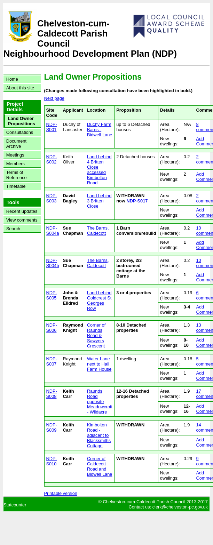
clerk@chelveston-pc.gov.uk (180, 507)
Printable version (60, 493)
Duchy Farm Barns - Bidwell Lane (99, 129)
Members (15, 163)
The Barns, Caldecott (98, 230)
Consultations (19, 132)
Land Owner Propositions (21, 121)
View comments (22, 220)
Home (12, 79)
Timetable (16, 186)
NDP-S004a (52, 230)
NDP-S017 (137, 200)
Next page (54, 98)
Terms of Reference (16, 175)
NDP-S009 (51, 427)
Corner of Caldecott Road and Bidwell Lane (99, 466)
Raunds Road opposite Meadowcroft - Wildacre (99, 401)
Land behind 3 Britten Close (99, 201)
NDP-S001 (51, 127)
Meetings (15, 155)
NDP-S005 (51, 295)
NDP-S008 (51, 393)
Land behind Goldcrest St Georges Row (99, 300)
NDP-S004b (52, 263)
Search (13, 228)
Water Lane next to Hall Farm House (99, 364)
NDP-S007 (51, 361)
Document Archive (16, 143)
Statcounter (14, 504)
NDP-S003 (51, 198)
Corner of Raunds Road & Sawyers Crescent (96, 335)
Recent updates (22, 211)
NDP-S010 (51, 461)
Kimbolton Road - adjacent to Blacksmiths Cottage (99, 435)
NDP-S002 (51, 159)
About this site (20, 87)
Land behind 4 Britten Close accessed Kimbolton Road (99, 169)
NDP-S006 (51, 327)
